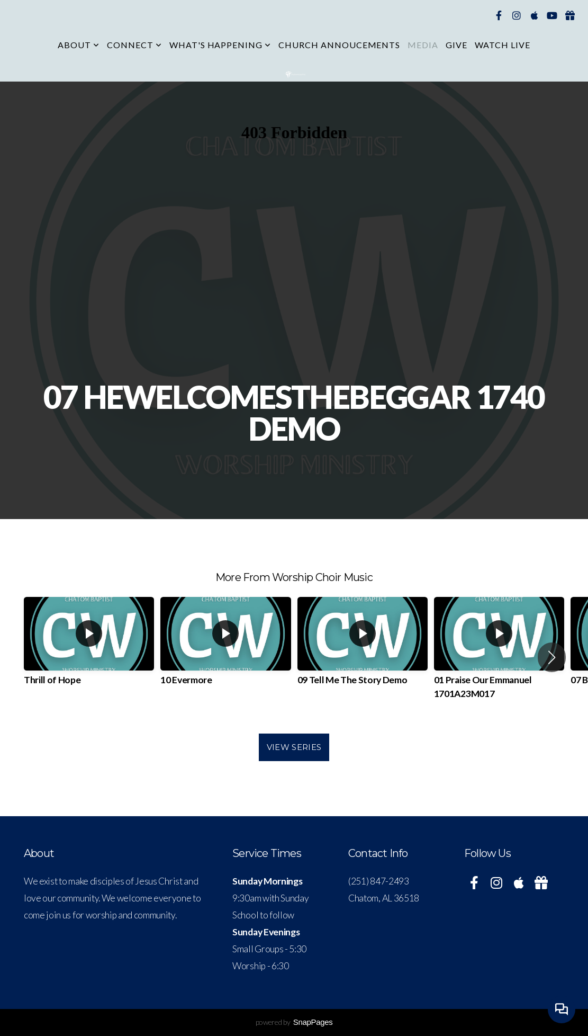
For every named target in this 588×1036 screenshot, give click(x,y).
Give (456, 45)
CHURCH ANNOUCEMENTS (339, 45)
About (78, 45)
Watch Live (502, 45)
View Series (294, 747)
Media (423, 45)
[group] (89, 650)
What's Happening (220, 45)
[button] (552, 657)
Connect (134, 45)
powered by (294, 1021)
